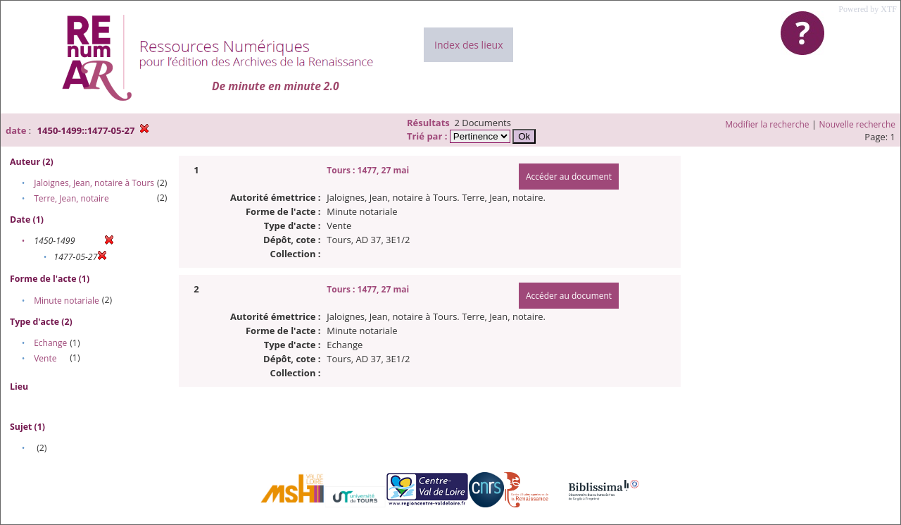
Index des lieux (468, 44)
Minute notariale (66, 301)
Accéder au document (569, 177)
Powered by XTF (867, 9)
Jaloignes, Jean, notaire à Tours (94, 183)
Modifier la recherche (767, 124)
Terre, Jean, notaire (71, 198)
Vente (45, 358)
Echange (50, 343)
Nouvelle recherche (857, 124)
